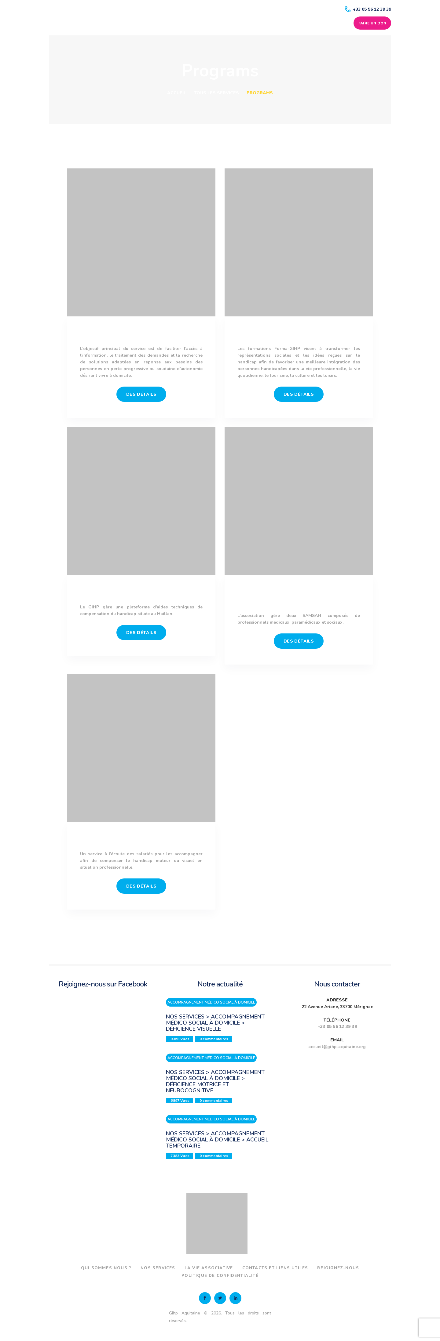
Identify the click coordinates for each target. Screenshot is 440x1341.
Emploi (141, 839)
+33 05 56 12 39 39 (337, 1026)
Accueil (176, 93)
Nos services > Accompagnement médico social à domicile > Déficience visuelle (215, 1023)
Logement (141, 334)
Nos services (180, 1268)
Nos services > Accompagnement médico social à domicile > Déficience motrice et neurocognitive (215, 1081)
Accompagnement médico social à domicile (299, 596)
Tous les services (216, 93)
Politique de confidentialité (247, 1276)
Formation (299, 334)
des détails (141, 394)
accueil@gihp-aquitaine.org (337, 1047)
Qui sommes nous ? (124, 1268)
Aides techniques (141, 592)
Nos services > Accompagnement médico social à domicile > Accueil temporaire (217, 1140)
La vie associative (235, 1268)
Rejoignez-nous (173, 1276)
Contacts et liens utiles (306, 1268)
